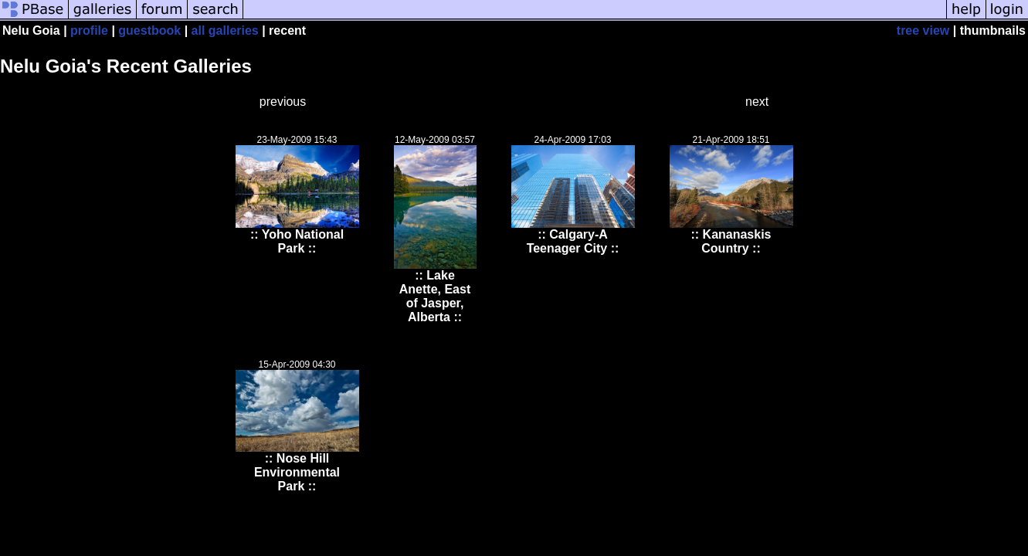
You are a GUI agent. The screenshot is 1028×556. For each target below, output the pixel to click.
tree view (923, 30)
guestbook (149, 30)
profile (89, 30)
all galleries (225, 30)
